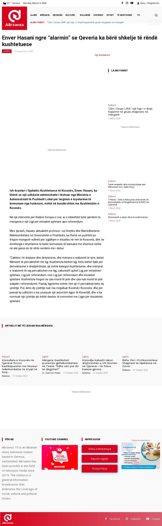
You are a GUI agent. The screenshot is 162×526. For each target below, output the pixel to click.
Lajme (7, 51)
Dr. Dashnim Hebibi (51, 372)
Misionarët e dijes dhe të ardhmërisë (128, 217)
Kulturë (112, 105)
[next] (157, 22)
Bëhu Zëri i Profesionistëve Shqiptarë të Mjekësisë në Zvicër (140, 363)
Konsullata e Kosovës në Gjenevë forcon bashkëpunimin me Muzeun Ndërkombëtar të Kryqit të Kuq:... (19, 366)
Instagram (136, 519)
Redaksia (104, 54)
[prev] (151, 22)
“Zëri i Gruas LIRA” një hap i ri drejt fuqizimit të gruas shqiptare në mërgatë (85, 22)
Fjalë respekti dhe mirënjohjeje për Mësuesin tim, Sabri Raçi (126, 185)
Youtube (155, 519)
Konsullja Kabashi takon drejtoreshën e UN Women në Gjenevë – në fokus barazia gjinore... (99, 365)
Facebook (115, 519)
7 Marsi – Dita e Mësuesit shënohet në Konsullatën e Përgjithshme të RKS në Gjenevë (128, 202)
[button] (156, 15)
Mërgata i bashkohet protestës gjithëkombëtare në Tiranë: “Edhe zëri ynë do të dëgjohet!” (60, 365)
